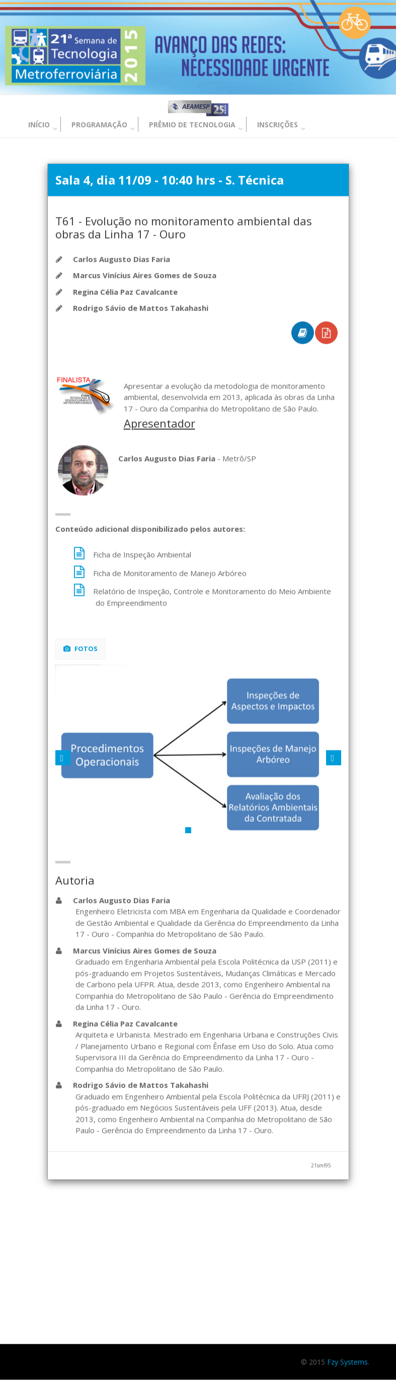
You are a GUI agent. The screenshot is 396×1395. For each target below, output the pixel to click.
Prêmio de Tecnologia (192, 124)
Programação (99, 124)
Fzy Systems (347, 1362)
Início (39, 124)
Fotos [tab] (80, 649)
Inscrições (277, 124)
